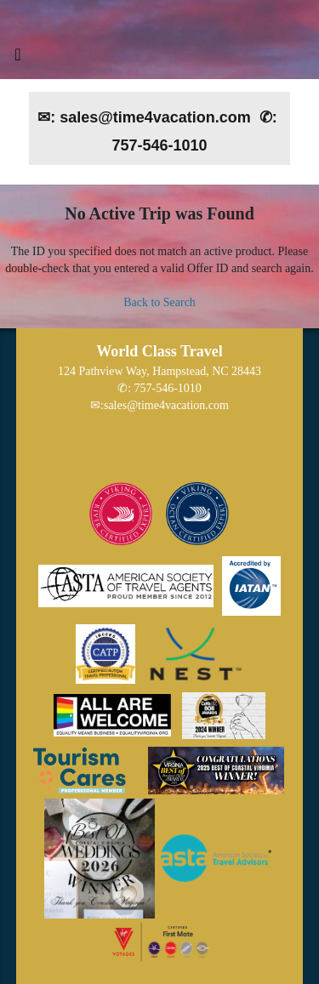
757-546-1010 (168, 388)
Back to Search (159, 302)
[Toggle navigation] (17, 58)
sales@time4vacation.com (166, 405)
